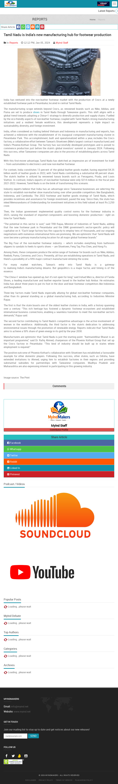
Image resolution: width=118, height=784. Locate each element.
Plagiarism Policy (84, 780)
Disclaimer (30, 780)
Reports (13, 42)
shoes (36, 112)
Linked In (13, 468)
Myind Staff (62, 42)
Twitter (12, 455)
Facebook (14, 442)
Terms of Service (64, 780)
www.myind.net (22, 711)
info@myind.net (19, 706)
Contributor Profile (59, 429)
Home (93, 19)
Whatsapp (14, 449)
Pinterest (13, 474)
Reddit (12, 461)
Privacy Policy (46, 780)
